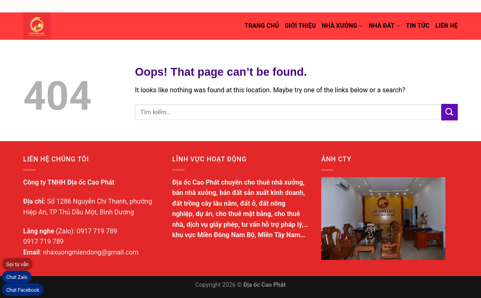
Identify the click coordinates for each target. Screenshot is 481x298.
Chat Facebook (22, 290)
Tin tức (418, 25)
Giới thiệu (300, 25)
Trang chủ (262, 25)
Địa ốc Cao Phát (264, 284)
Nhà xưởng (342, 26)
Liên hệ (446, 25)
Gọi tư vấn (17, 264)
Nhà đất (384, 26)
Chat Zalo (16, 277)
